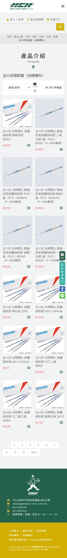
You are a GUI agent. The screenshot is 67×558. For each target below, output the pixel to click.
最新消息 (28, 531)
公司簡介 (14, 531)
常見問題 (41, 531)
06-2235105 (20, 507)
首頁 (9, 36)
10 (23, 452)
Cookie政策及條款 (41, 539)
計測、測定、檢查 (34, 36)
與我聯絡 (28, 535)
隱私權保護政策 (17, 539)
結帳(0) (53, 19)
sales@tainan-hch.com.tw (30, 503)
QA (62, 256)
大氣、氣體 (52, 36)
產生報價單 (35, 19)
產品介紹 (18, 36)
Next (34, 452)
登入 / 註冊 (15, 19)
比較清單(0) (62, 273)
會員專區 (14, 535)
